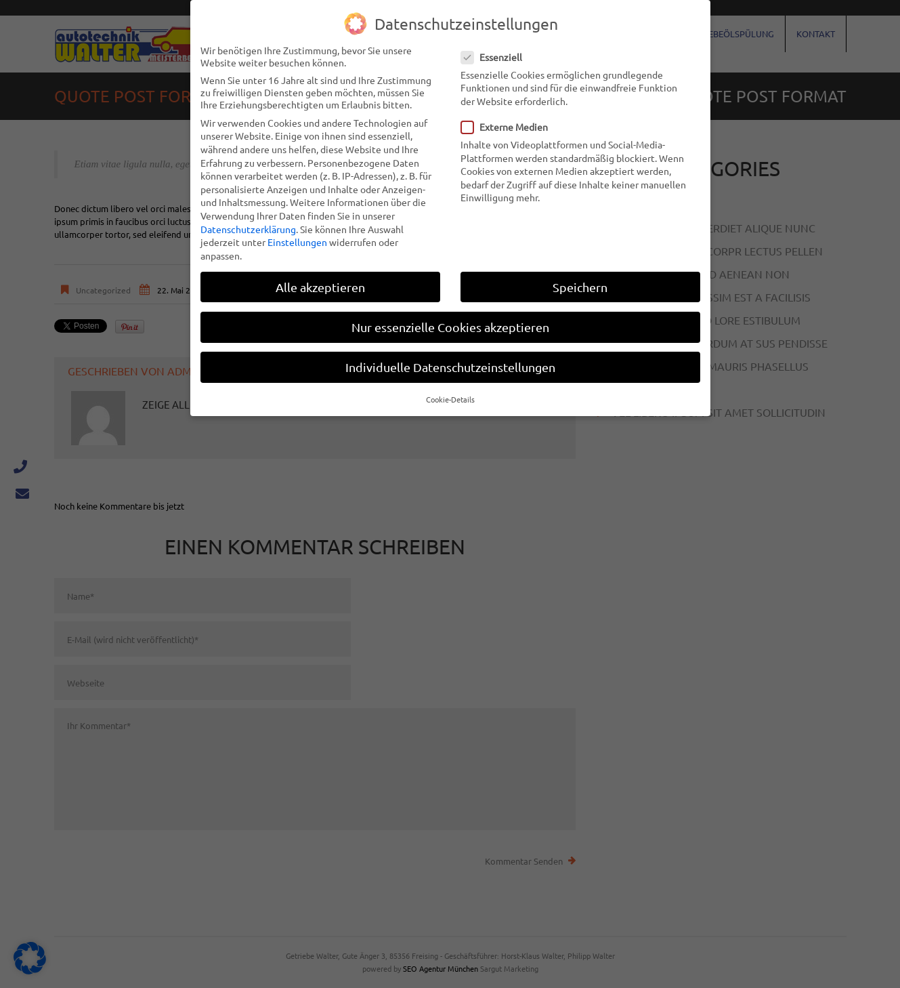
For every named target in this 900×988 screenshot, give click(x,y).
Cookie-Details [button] (450, 399)
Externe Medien (508, 127)
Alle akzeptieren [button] (320, 287)
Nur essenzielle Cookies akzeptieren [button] (450, 327)
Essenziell (495, 57)
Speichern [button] (580, 287)
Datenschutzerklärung (248, 229)
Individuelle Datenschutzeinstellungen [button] (450, 367)
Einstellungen (297, 242)
